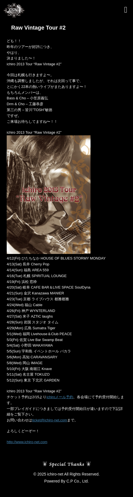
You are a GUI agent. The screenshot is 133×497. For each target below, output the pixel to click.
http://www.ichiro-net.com (27, 442)
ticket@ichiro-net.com (49, 420)
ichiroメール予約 (59, 397)
